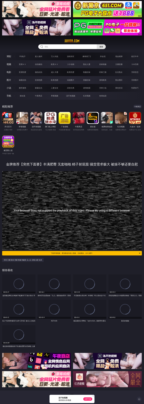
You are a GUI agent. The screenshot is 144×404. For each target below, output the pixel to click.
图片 (9, 79)
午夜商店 (38, 96)
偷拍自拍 (38, 72)
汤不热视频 (70, 96)
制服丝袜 (86, 72)
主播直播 (119, 64)
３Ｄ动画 (70, 64)
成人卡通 (54, 72)
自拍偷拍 (38, 64)
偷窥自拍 (22, 80)
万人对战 (54, 56)
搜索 (101, 46)
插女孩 (22, 96)
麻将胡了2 (87, 56)
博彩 (9, 56)
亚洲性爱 (22, 72)
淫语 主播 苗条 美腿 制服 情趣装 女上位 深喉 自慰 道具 (23, 260)
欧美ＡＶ (54, 64)
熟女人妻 (86, 64)
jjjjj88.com (72, 41)
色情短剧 (102, 96)
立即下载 (88, 399)
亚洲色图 (38, 80)
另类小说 (102, 88)
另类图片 (134, 80)
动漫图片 (70, 80)
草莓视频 (54, 96)
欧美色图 (54, 80)
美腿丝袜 (86, 80)
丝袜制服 (102, 64)
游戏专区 (70, 56)
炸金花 (103, 56)
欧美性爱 (70, 72)
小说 (9, 87)
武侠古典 (70, 88)
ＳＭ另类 (134, 64)
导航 (9, 95)
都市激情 (22, 88)
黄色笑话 (119, 88)
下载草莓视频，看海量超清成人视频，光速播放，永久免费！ (96, 253)
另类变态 (134, 72)
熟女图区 (119, 80)
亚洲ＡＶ (22, 64)
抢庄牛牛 (134, 56)
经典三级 (102, 72)
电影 (9, 72)
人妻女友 (54, 88)
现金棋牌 (119, 56)
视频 (9, 64)
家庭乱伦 (38, 88)
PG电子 (22, 56)
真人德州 (38, 56)
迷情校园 (86, 88)
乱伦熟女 (119, 72)
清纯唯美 (102, 80)
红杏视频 (86, 96)
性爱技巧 (134, 88)
